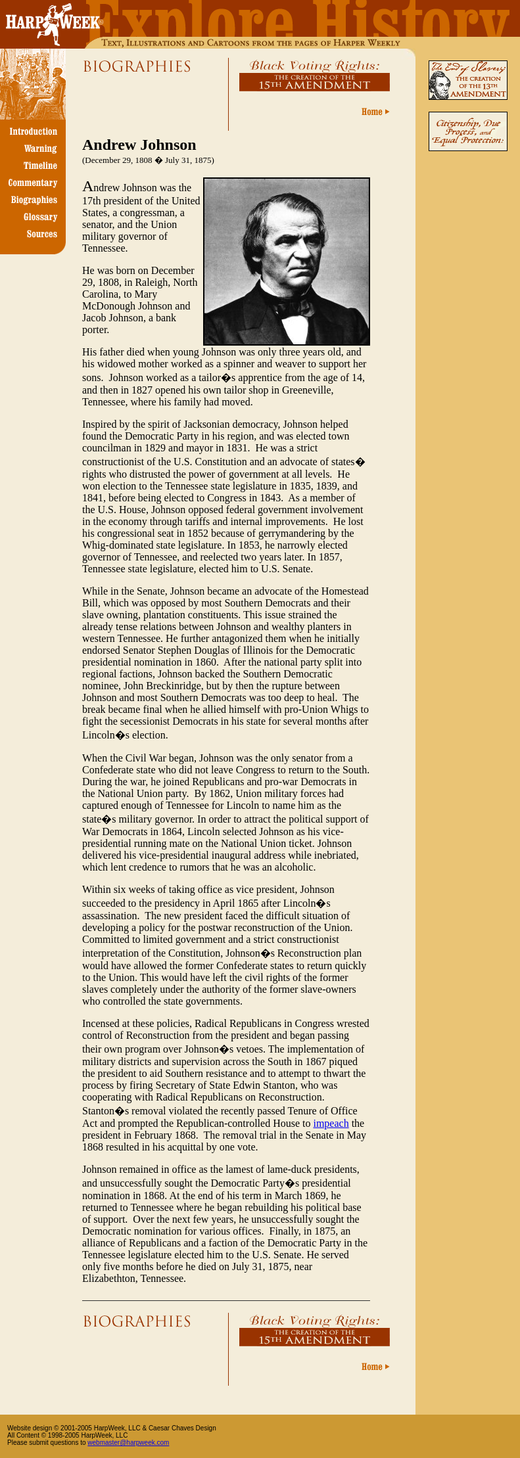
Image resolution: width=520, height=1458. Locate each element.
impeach (330, 1123)
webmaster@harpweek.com (128, 1442)
